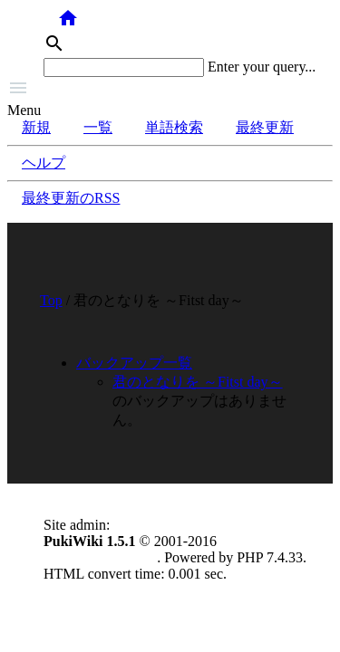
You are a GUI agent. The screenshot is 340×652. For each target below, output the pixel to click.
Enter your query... (262, 66)
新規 (36, 127)
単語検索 (174, 127)
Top (51, 300)
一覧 (97, 127)
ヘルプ (43, 162)
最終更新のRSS (71, 198)
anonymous (146, 524)
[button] (170, 89)
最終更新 (265, 127)
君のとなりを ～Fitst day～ (197, 381)
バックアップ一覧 (134, 362)
